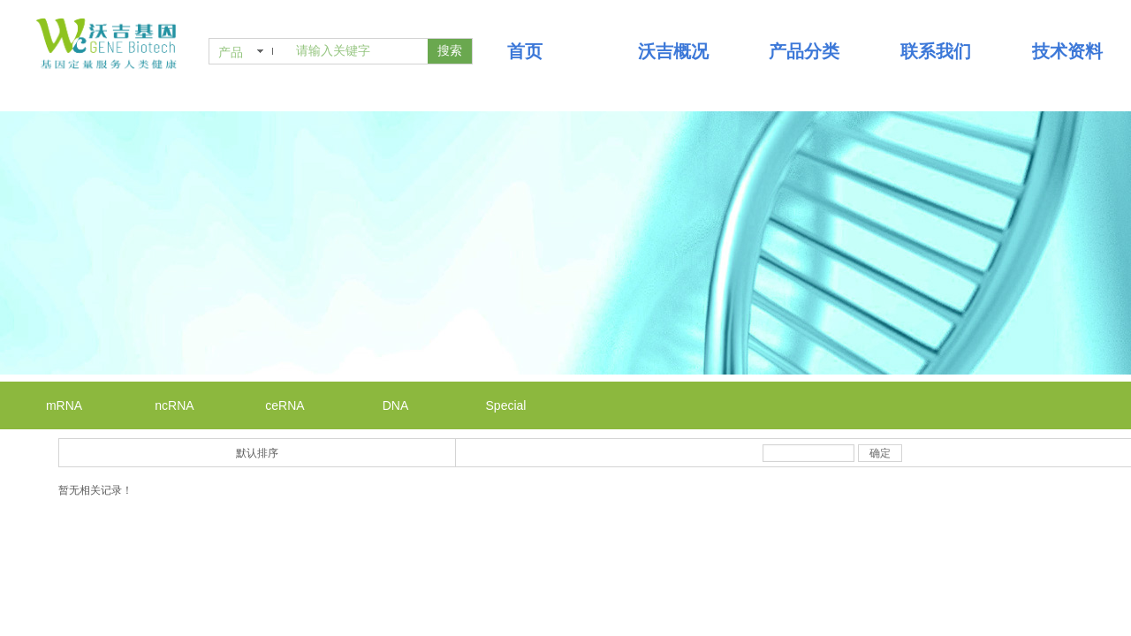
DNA (396, 405)
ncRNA (174, 405)
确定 (880, 453)
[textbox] (358, 51)
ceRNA (284, 405)
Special (506, 405)
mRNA (64, 405)
